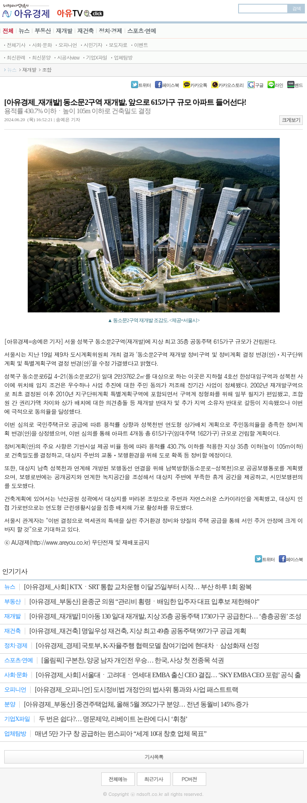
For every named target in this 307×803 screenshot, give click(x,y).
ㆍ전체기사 (13, 44)
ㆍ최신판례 (13, 57)
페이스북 (170, 85)
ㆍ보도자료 (115, 44)
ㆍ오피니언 (65, 44)
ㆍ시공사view (65, 57)
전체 (8, 30)
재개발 (64, 30)
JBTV (80, 10)
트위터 (144, 85)
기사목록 (154, 756)
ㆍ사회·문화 (39, 44)
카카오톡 (198, 85)
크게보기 (291, 120)
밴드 (298, 85)
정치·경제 (110, 30)
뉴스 (23, 30)
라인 (279, 85)
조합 (46, 69)
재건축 (85, 30)
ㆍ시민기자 (90, 44)
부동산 (42, 30)
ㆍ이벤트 (138, 44)
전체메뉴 (118, 778)
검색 (296, 8)
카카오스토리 (231, 85)
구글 (259, 85)
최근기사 (153, 778)
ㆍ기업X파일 (94, 57)
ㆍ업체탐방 (120, 57)
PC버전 (189, 778)
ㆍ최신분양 (38, 57)
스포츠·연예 (141, 30)
